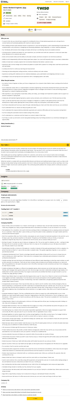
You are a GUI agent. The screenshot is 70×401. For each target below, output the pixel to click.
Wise (24, 8)
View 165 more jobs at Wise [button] (20, 206)
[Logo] (4, 2)
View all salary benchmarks (10, 201)
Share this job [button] (7, 206)
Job (30, 30)
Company (38, 30)
